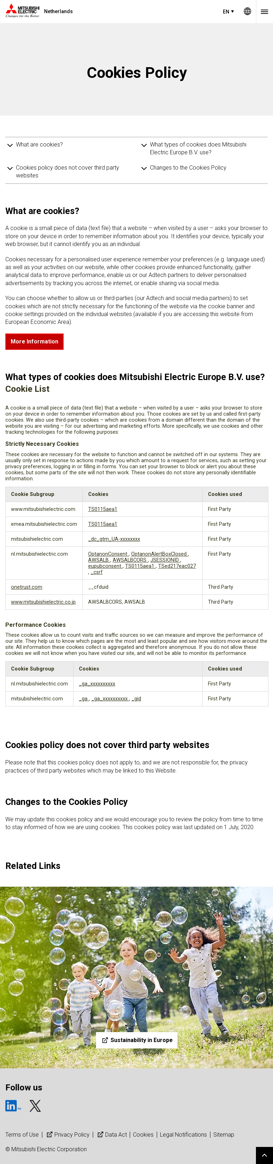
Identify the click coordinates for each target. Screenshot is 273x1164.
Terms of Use (22, 1134)
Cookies (143, 1134)
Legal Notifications (183, 1134)
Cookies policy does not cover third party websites (67, 171)
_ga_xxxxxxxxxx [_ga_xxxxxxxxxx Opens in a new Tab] (97, 684)
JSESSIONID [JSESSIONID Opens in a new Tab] (165, 560)
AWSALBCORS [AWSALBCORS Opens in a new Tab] (130, 560)
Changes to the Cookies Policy (188, 167)
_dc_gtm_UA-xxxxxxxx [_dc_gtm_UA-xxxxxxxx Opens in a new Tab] (114, 539)
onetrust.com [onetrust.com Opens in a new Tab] (26, 587)
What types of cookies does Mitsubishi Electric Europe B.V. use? (198, 148)
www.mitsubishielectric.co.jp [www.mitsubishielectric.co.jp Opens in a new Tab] (43, 602)
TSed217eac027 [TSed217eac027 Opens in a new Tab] (177, 566)
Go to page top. (264, 1155)
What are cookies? (39, 144)
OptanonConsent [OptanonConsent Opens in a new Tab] (108, 554)
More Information (34, 341)
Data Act (111, 1134)
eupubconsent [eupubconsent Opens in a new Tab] (105, 566)
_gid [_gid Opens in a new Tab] (136, 699)
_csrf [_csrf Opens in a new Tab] (97, 572)
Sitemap (223, 1134)
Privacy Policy (67, 1134)
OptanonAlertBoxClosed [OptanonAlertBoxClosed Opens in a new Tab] (159, 554)
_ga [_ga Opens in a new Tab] (84, 699)
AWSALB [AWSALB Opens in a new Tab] (99, 560)
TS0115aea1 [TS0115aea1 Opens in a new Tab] (102, 509)
